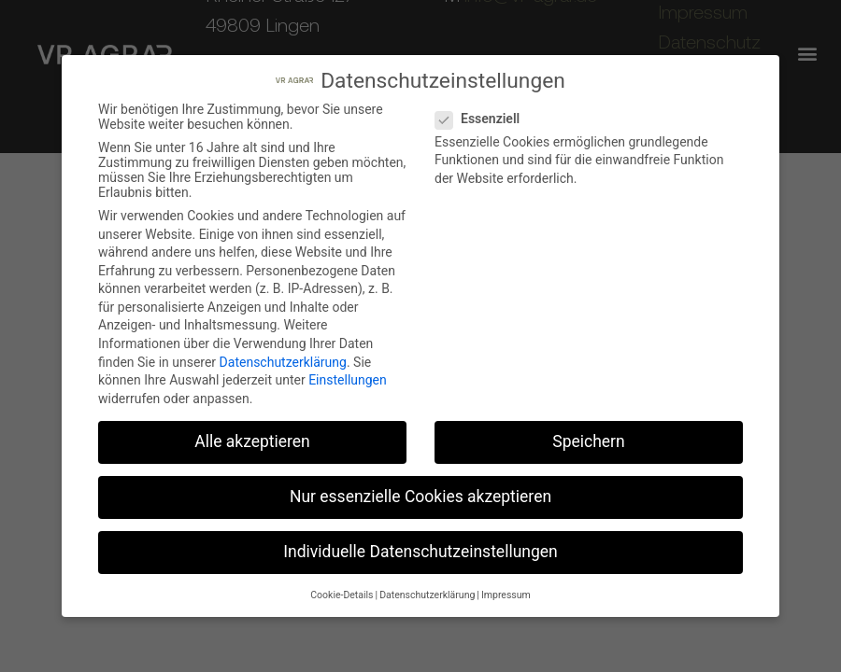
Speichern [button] (588, 441)
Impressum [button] (506, 595)
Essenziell (483, 118)
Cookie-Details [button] (341, 595)
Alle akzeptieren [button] (252, 441)
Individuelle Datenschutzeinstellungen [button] (420, 551)
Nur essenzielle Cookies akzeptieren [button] (420, 496)
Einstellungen (347, 379)
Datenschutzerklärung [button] (427, 595)
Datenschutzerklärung (283, 362)
